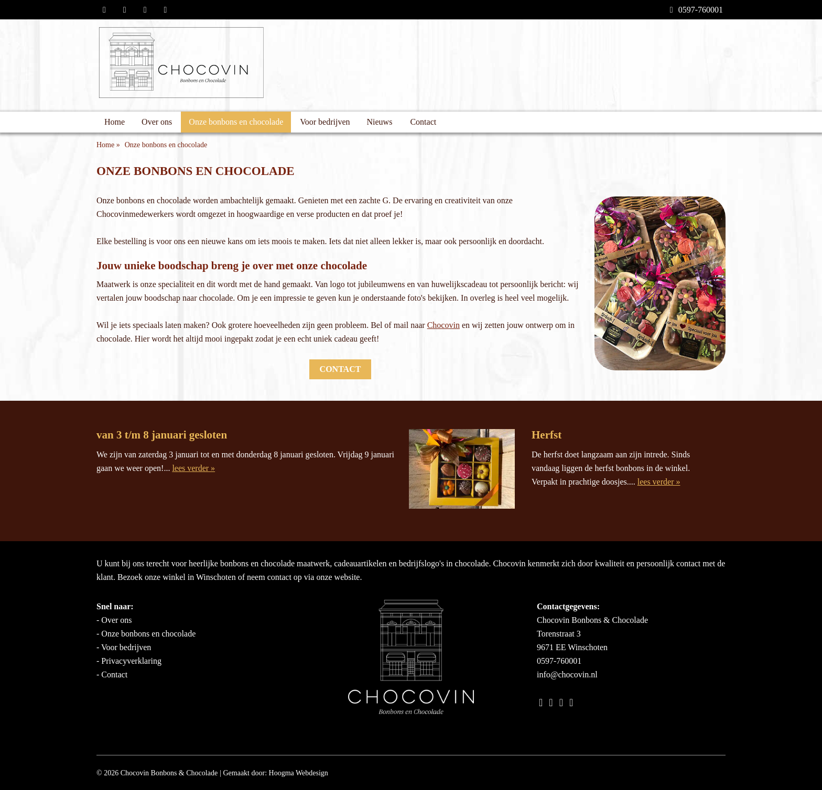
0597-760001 (696, 9)
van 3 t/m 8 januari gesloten (161, 435)
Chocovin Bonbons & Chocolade (169, 773)
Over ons (157, 121)
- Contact (111, 674)
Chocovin (443, 325)
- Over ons (114, 620)
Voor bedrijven (325, 121)
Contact (423, 121)
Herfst (546, 435)
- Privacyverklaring (128, 660)
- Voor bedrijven (123, 647)
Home (114, 121)
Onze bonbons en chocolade (236, 121)
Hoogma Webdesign (298, 773)
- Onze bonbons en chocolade (146, 633)
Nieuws (380, 121)
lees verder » (193, 468)
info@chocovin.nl (567, 674)
